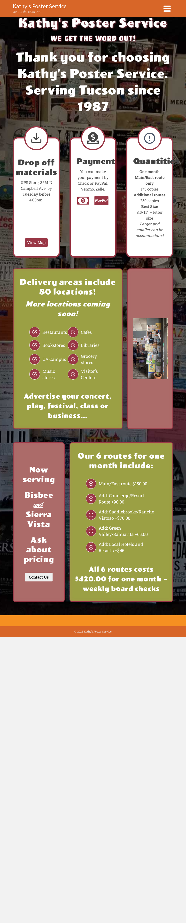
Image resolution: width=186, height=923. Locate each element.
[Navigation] (167, 8)
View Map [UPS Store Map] (36, 242)
